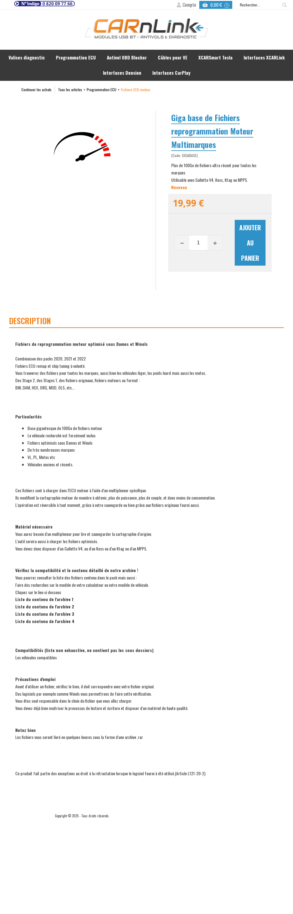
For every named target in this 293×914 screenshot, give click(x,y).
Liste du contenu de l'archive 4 (44, 621)
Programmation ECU (76, 57)
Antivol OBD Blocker (127, 57)
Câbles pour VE (172, 57)
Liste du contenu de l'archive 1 (44, 599)
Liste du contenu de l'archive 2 (44, 606)
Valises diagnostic (27, 57)
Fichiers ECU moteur (135, 89)
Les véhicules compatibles (36, 657)
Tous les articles (70, 89)
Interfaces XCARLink (264, 57)
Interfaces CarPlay (171, 72)
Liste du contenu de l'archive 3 (44, 614)
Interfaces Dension (122, 72)
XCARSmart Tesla (215, 57)
